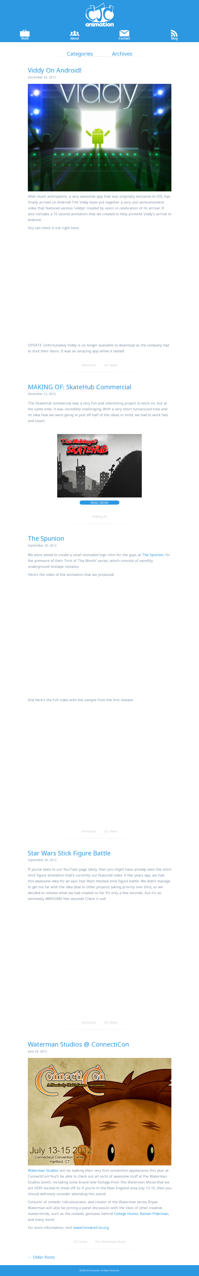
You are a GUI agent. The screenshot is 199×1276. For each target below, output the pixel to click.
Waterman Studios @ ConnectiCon (78, 1044)
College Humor (126, 1213)
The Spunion (46, 538)
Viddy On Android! (55, 70)
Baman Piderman (154, 1213)
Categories (80, 53)
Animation (89, 365)
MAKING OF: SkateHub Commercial (79, 387)
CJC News (110, 365)
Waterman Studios (43, 1170)
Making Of (99, 516)
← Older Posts (41, 1257)
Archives (122, 53)
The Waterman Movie (110, 1242)
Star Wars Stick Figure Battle (69, 853)
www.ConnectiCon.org (91, 1227)
